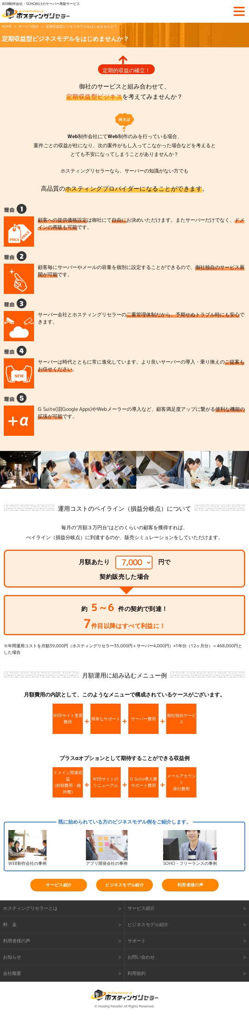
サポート (137, 940)
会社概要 (12, 973)
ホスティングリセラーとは (30, 908)
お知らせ (12, 957)
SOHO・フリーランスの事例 (190, 863)
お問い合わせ (141, 957)
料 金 (10, 924)
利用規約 (137, 973)
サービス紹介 (59, 885)
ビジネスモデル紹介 (124, 885)
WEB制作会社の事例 (27, 863)
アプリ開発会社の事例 (107, 863)
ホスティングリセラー (36, 13)
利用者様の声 (190, 885)
